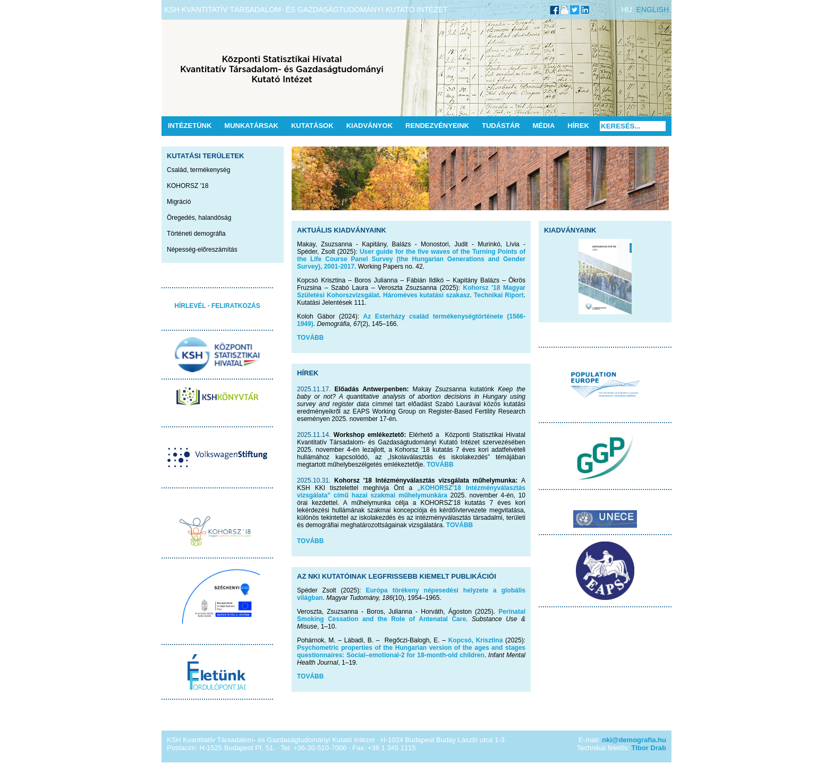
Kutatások (312, 126)
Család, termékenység (198, 170)
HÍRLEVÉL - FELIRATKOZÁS (217, 306)
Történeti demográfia (196, 233)
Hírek (578, 126)
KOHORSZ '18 (187, 186)
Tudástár (501, 126)
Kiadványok (369, 126)
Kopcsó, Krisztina (475, 640)
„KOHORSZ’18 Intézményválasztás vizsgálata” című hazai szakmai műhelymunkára (411, 491)
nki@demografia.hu (634, 740)
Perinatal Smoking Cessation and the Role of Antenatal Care (411, 615)
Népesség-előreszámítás (202, 249)
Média (543, 126)
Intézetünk (189, 126)
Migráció (179, 201)
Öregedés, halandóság (199, 217)
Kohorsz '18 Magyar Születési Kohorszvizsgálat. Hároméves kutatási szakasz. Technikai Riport (411, 291)
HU (627, 9)
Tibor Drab (649, 748)
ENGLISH (652, 9)
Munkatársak (251, 126)
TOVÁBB (310, 337)
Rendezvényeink (437, 126)
